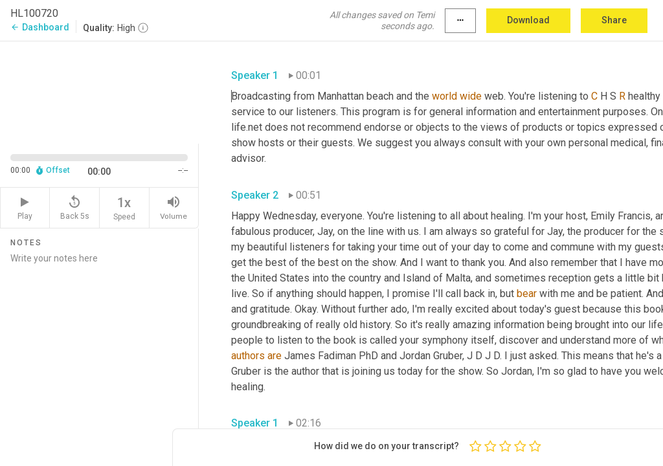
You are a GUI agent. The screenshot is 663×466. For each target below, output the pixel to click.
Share (614, 20)
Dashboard (39, 27)
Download (528, 20)
